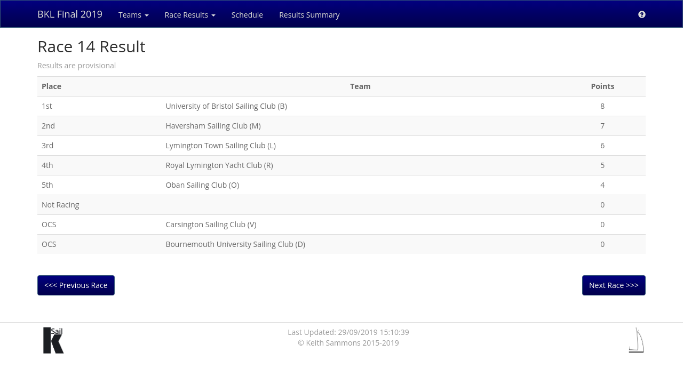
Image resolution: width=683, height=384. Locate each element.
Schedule (247, 15)
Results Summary (309, 15)
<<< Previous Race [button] (76, 285)
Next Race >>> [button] (614, 285)
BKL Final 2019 (69, 13)
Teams (133, 15)
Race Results (190, 15)
